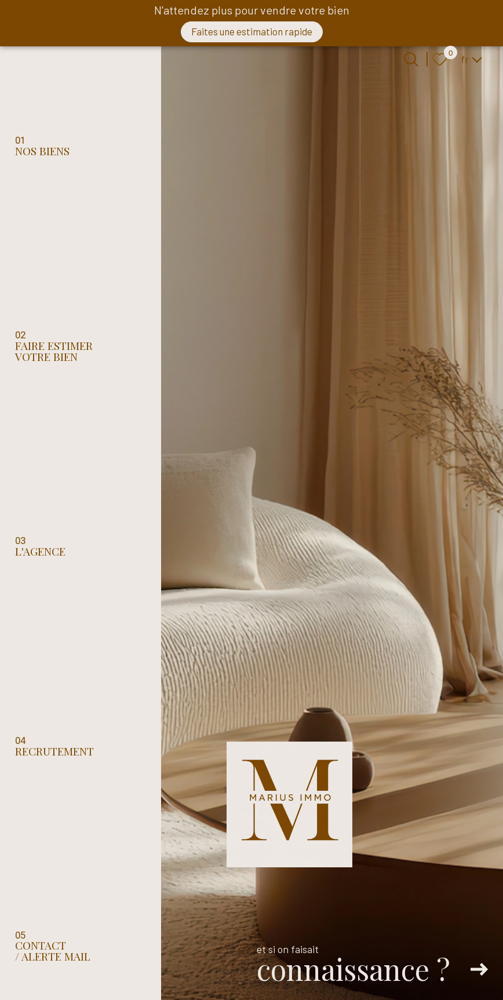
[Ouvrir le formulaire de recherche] (411, 59)
